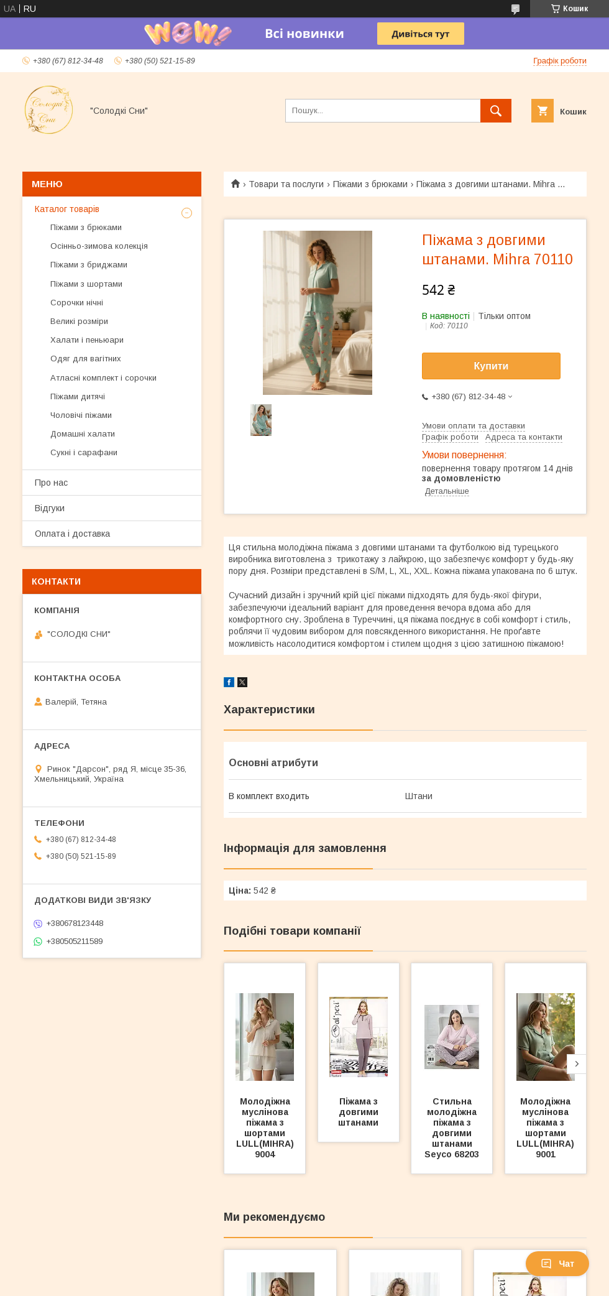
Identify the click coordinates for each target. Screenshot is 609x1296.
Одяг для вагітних (85, 358)
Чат (557, 1263)
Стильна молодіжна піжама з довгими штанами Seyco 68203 (451, 1127)
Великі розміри (79, 321)
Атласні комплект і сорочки (103, 377)
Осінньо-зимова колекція (99, 246)
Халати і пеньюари (87, 340)
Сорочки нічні (76, 302)
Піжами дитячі (77, 396)
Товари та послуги (286, 184)
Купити (491, 366)
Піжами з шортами (86, 284)
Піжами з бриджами (88, 264)
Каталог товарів (67, 209)
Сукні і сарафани (83, 452)
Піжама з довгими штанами (359, 1111)
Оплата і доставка (72, 534)
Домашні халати (82, 433)
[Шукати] (495, 111)
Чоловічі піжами (81, 415)
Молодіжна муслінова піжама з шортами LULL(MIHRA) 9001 (546, 1127)
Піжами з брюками (370, 184)
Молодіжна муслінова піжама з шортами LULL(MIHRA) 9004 (266, 1127)
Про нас (51, 483)
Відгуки (50, 508)
